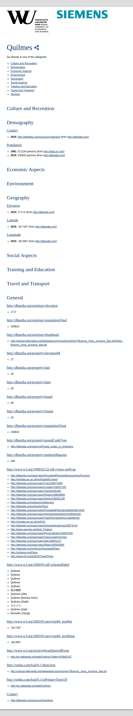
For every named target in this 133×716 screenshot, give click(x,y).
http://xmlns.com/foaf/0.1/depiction (31, 665)
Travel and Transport (22, 90)
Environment (18, 75)
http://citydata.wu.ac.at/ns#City (28, 521)
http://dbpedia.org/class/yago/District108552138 (38, 498)
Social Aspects (19, 82)
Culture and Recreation (24, 63)
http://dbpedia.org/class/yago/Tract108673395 (37, 483)
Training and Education (24, 86)
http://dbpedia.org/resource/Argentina (39, 136)
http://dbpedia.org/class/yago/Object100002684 (37, 544)
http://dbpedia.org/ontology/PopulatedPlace (35, 548)
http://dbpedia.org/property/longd (29, 396)
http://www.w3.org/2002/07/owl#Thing (32, 556)
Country (12, 130)
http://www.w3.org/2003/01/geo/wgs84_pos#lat (39, 621)
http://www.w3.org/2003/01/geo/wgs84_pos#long (41, 636)
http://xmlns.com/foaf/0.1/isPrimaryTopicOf (37, 679)
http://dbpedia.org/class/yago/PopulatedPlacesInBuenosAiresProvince (50, 475)
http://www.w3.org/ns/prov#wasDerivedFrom (38, 650)
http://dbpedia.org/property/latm (29, 382)
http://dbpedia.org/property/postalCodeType (37, 440)
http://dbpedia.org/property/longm (30, 411)
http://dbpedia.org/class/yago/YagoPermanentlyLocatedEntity (45, 517)
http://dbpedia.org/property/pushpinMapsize (37, 455)
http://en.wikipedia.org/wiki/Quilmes (31, 685)
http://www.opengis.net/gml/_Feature (31, 529)
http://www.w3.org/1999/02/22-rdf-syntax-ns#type (41, 469)
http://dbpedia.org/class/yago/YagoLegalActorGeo (39, 537)
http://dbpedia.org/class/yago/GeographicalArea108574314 (44, 525)
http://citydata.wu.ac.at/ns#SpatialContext (34, 479)
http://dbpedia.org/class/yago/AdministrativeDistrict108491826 (46, 514)
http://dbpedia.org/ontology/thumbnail (33, 335)
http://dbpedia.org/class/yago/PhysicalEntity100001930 (42, 533)
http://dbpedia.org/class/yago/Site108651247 (36, 541)
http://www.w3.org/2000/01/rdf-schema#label (38, 564)
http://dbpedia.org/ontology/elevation (32, 305)
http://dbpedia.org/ (77, 136)
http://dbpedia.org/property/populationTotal (36, 426)
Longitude (14, 235)
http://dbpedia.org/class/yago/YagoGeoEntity (36, 491)
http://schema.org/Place (24, 552)
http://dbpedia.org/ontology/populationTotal (37, 320)
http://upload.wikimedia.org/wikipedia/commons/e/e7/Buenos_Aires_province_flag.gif (59, 671)
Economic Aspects (21, 71)
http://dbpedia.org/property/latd (28, 367)
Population (14, 145)
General (15, 94)
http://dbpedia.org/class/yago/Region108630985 (38, 494)
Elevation (13, 205)
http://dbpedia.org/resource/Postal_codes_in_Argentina (42, 446)
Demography (18, 67)
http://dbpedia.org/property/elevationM (33, 353)
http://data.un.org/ (53, 151)
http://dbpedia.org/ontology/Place (29, 506)
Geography (17, 78)
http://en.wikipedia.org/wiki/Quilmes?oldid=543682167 (41, 656)
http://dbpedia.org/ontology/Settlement (32, 502)
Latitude (12, 220)
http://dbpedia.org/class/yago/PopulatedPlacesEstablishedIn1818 (47, 510)
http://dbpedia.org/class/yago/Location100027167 (38, 487)
